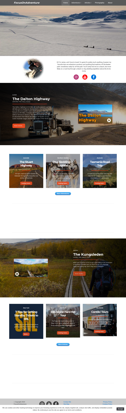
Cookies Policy (107, 404)
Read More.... (18, 126)
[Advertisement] (63, 218)
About (110, 3)
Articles (87, 3)
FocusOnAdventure (26, 2)
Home (65, 3)
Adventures (76, 3)
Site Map (66, 404)
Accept (120, 409)
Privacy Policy (107, 402)
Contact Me (67, 402)
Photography (99, 3)
